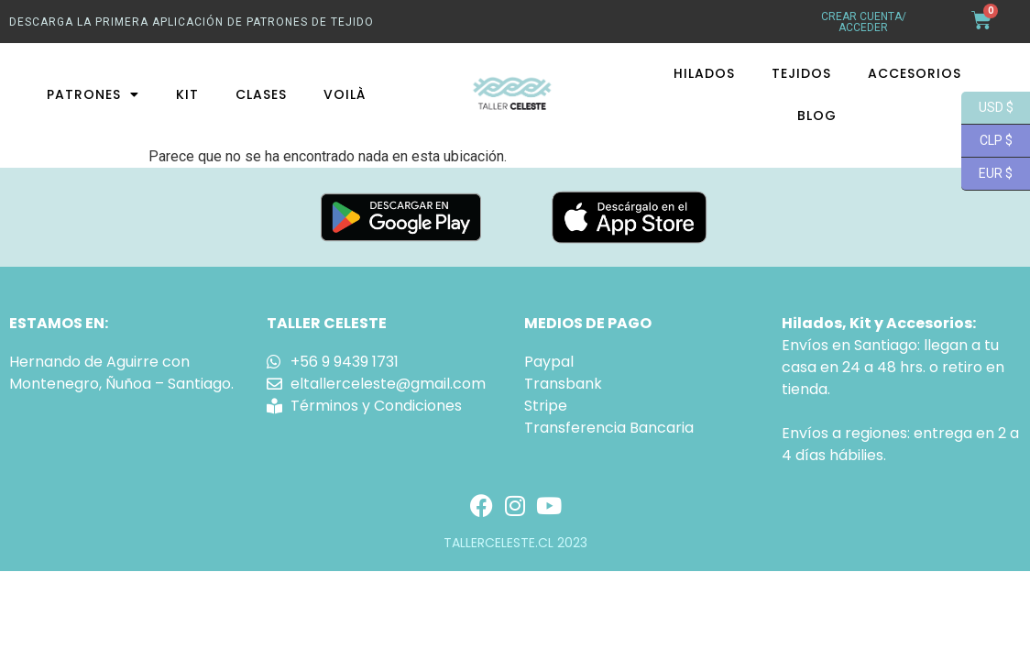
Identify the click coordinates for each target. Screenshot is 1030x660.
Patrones (93, 94)
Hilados (704, 73)
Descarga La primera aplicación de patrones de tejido (191, 22)
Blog (817, 115)
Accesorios (914, 73)
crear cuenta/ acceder (863, 22)
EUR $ (987, 174)
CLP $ (987, 141)
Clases (261, 94)
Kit (187, 94)
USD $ (987, 108)
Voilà (344, 94)
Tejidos (801, 73)
